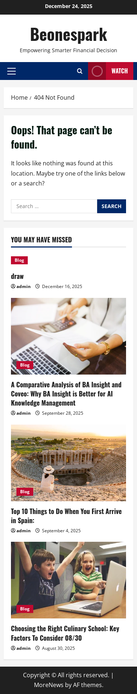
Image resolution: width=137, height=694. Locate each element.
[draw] (68, 260)
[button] (11, 70)
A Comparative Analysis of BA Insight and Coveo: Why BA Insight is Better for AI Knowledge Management (66, 393)
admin (23, 286)
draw (17, 276)
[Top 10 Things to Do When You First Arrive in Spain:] (68, 463)
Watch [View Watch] (108, 71)
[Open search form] (80, 71)
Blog (19, 260)
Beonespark (68, 34)
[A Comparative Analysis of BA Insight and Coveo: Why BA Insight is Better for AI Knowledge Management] (68, 336)
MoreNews (49, 685)
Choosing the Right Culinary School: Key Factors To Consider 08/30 (65, 633)
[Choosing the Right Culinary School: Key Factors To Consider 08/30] (68, 580)
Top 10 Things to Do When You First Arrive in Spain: (66, 515)
